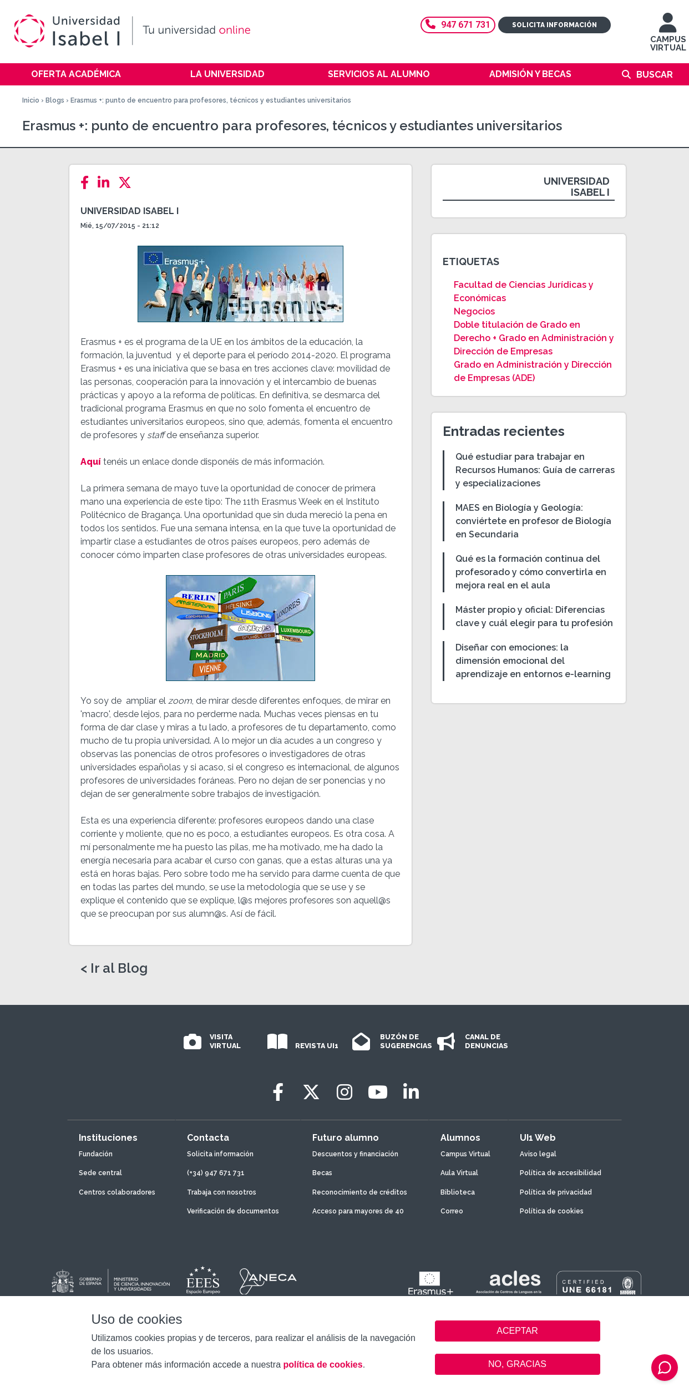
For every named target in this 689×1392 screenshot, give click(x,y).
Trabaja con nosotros (221, 1192)
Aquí (90, 461)
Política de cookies (552, 1211)
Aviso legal (538, 1154)
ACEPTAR (517, 1331)
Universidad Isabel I (129, 211)
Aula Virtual (459, 1173)
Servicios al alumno (379, 74)
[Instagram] (344, 1092)
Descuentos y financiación (355, 1154)
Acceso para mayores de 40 (358, 1211)
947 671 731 (457, 24)
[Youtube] (378, 1092)
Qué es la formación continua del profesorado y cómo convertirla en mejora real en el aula (530, 572)
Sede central (100, 1173)
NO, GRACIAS (517, 1364)
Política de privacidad (556, 1192)
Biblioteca (457, 1192)
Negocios (474, 311)
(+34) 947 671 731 (216, 1173)
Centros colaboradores (117, 1192)
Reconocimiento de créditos (359, 1192)
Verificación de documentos (233, 1211)
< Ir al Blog (114, 968)
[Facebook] (87, 183)
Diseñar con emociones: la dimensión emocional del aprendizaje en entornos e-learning (533, 660)
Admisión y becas (530, 74)
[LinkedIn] (107, 183)
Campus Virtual (465, 1154)
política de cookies (322, 1364)
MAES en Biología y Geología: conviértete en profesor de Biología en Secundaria (533, 521)
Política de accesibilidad (560, 1173)
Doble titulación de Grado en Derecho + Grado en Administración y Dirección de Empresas (534, 338)
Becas (322, 1173)
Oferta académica (76, 74)
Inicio (30, 100)
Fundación (96, 1154)
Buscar (654, 74)
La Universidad (227, 74)
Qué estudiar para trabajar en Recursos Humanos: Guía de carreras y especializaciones (535, 470)
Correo (451, 1211)
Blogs (54, 100)
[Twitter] (128, 183)
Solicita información (554, 25)
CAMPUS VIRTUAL (668, 37)
